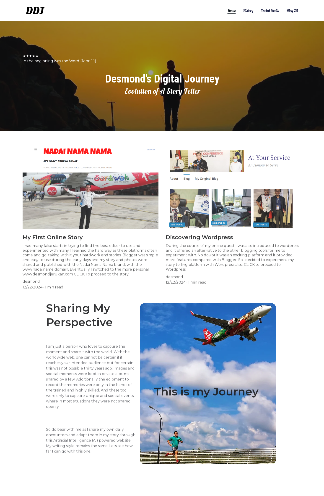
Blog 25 (292, 10)
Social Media (270, 10)
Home (232, 10)
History (248, 10)
